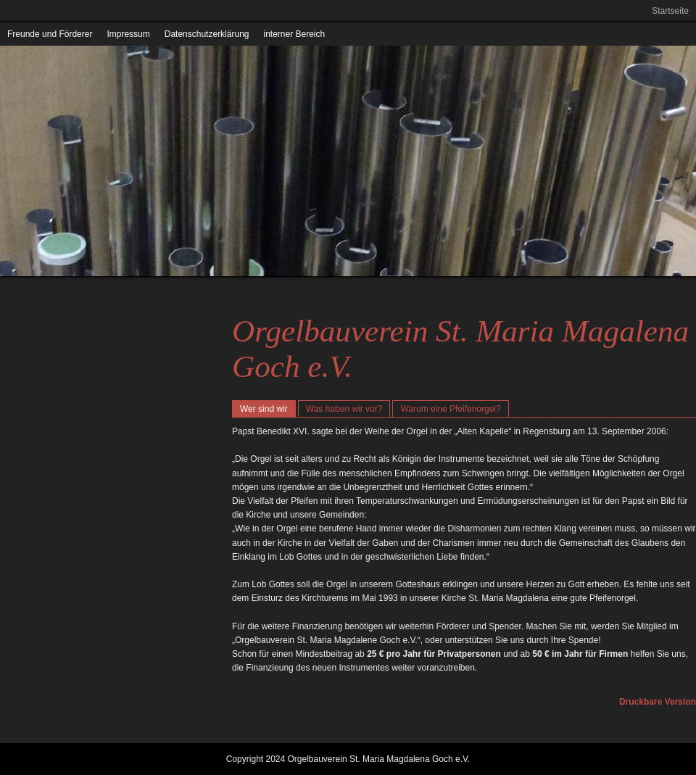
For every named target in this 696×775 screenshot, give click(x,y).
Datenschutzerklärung (207, 34)
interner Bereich (294, 34)
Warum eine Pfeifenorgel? (450, 409)
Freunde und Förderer (49, 34)
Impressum (128, 34)
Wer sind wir (264, 409)
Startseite (670, 11)
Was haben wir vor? (344, 409)
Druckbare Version (657, 702)
